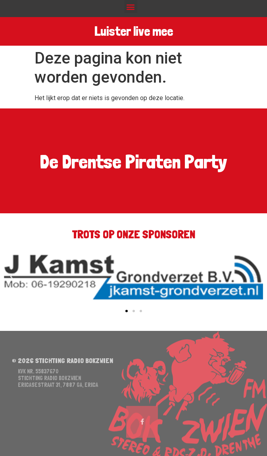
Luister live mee (133, 31)
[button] (130, 6)
